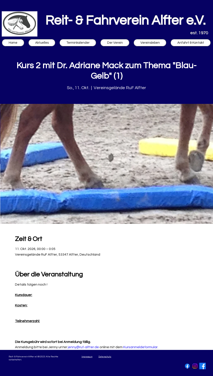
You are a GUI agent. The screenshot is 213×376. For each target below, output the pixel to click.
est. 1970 (199, 33)
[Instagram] (195, 366)
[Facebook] (187, 366)
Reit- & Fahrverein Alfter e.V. (125, 20)
